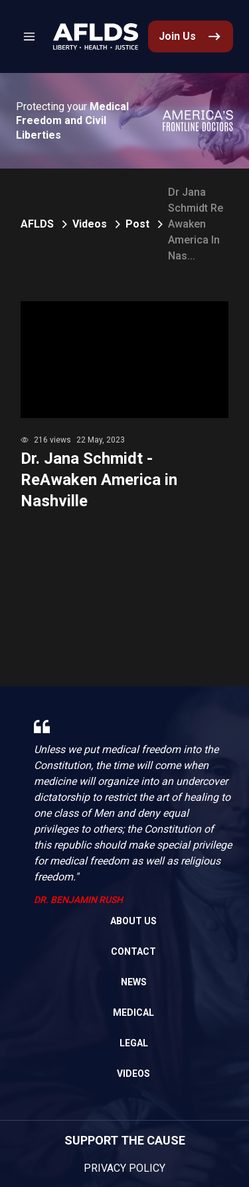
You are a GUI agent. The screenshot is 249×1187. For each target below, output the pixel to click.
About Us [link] (133, 921)
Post (137, 224)
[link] (95, 36)
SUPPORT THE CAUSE (124, 1140)
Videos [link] (133, 1073)
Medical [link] (133, 1012)
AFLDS (37, 224)
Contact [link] (133, 951)
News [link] (134, 982)
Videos (89, 224)
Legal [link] (134, 1043)
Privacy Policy (124, 1168)
